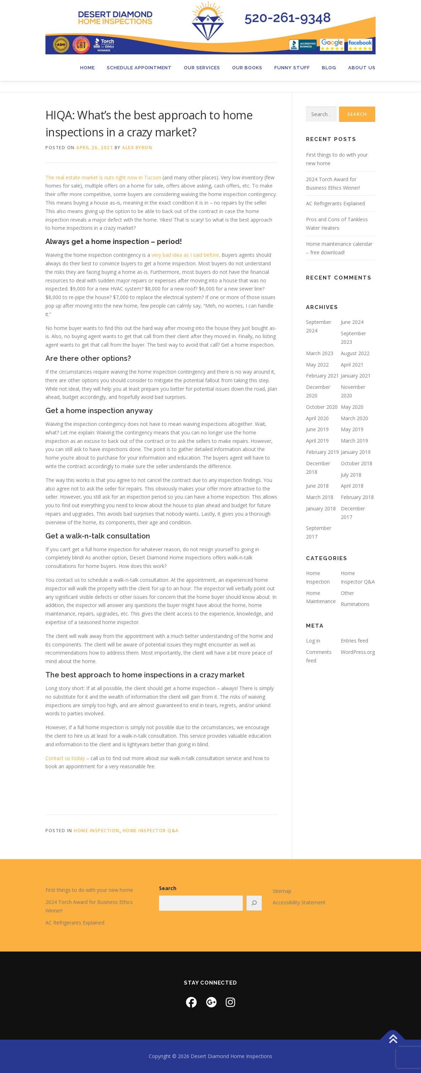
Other (347, 593)
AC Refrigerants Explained (335, 203)
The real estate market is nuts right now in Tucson (103, 177)
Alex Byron (137, 148)
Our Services (202, 67)
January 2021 (356, 375)
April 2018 (352, 485)
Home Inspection (97, 831)
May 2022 (317, 364)
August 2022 (355, 353)
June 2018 (317, 485)
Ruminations (355, 604)
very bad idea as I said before (185, 254)
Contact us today (65, 758)
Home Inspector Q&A (151, 831)
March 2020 (354, 418)
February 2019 (322, 452)
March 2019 (354, 440)
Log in (313, 640)
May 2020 (352, 406)
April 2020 (317, 418)
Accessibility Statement (299, 902)
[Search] (254, 903)
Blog (329, 67)
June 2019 (317, 429)
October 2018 (356, 463)
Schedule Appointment (139, 67)
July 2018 (351, 474)
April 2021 (352, 364)
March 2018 (319, 497)
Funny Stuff (292, 67)
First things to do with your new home (89, 890)
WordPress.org (358, 652)
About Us (362, 67)
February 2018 (357, 497)
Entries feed (354, 640)
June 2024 (352, 322)
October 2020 (322, 406)
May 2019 (352, 429)
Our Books (247, 67)
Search (167, 888)
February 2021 (322, 375)
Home (87, 67)
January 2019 (356, 452)
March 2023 (319, 353)
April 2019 (317, 440)
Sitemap (282, 891)
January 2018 (321, 508)
